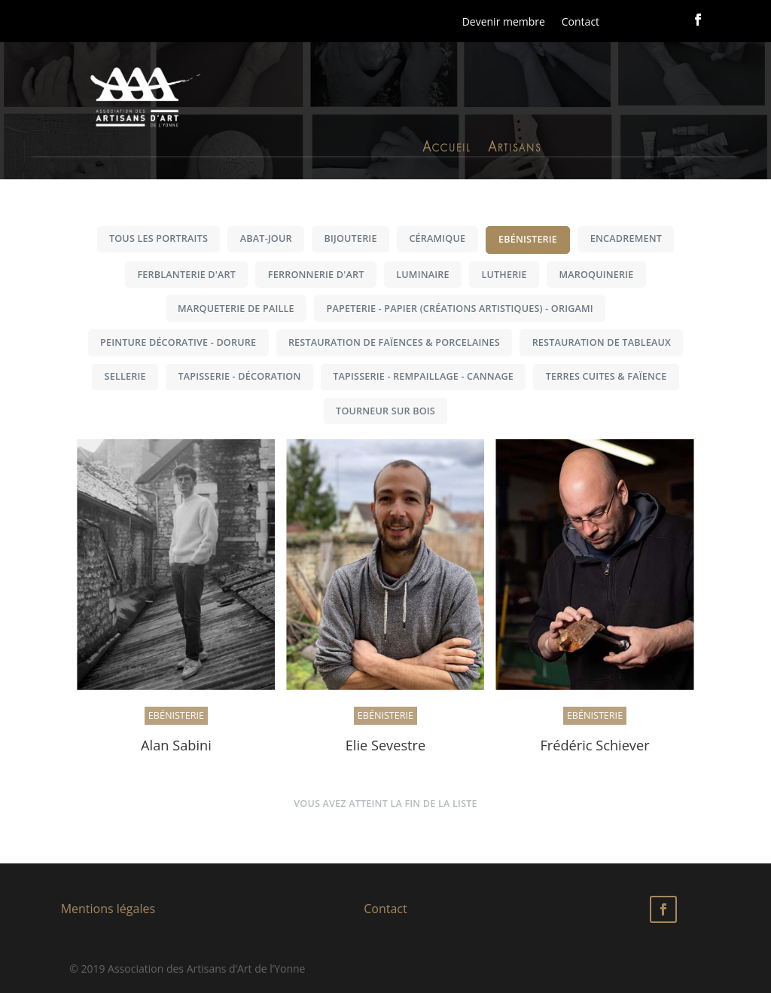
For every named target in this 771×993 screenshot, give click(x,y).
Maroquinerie (596, 274)
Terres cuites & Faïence (606, 376)
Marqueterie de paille (236, 308)
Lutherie (503, 274)
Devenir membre (503, 21)
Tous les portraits (158, 238)
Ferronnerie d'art (316, 274)
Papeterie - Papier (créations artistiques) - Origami (460, 308)
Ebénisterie (527, 239)
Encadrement (626, 238)
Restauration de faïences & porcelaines (394, 342)
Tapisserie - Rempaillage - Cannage (423, 376)
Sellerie (125, 376)
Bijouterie (350, 238)
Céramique (437, 238)
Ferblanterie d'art (186, 274)
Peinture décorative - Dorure (178, 342)
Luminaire (422, 274)
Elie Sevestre (386, 745)
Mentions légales (108, 908)
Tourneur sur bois (385, 411)
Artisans (514, 149)
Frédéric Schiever (594, 745)
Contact (580, 21)
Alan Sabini (176, 745)
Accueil (446, 149)
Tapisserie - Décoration (239, 376)
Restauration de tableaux (601, 342)
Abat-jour (266, 238)
